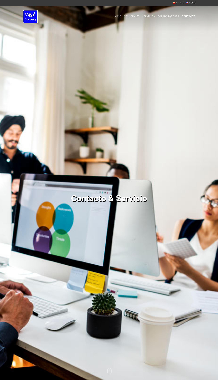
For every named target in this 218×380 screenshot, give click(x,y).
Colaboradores (168, 16)
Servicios (148, 16)
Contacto (189, 16)
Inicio (117, 16)
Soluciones (131, 16)
